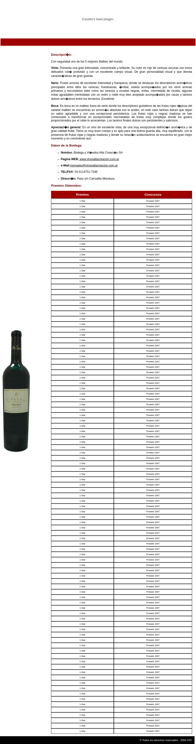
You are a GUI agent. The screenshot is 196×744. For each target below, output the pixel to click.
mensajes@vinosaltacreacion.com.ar (94, 165)
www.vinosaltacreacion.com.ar (99, 159)
